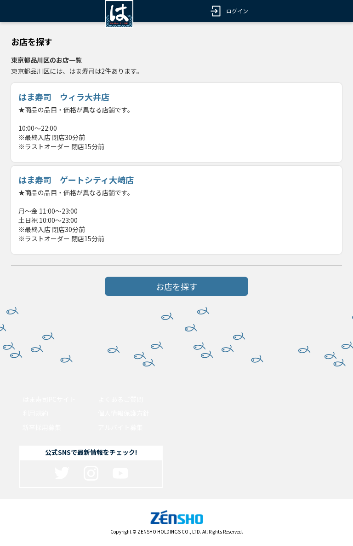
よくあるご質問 (120, 399)
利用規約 (35, 413)
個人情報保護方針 (123, 413)
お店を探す (176, 286)
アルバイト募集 (120, 427)
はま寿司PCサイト (49, 399)
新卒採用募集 (42, 427)
